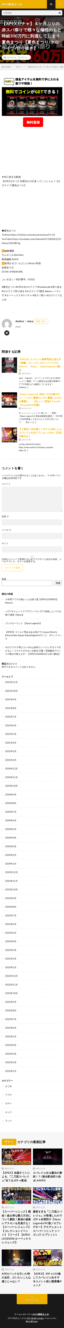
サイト (5, 543)
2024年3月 (10, 846)
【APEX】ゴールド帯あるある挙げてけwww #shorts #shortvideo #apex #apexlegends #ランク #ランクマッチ (33, 635)
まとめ (8, 1086)
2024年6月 (10, 820)
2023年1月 (10, 967)
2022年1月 (10, 1071)
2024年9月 (10, 794)
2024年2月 (10, 855)
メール (6, 530)
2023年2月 (10, 958)
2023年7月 (10, 915)
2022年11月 (11, 984)
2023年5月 (10, 932)
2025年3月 (10, 751)
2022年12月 (11, 976)
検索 (4, 579)
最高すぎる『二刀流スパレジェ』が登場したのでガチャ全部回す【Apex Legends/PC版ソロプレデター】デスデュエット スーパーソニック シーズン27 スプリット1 (47, 1223)
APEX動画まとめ (40, 1314)
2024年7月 (10, 811)
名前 (5, 516)
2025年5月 (10, 734)
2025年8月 (10, 708)
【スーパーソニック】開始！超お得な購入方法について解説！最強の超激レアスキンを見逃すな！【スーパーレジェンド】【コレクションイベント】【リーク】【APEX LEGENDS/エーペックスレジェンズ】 (16, 1227)
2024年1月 (10, 863)
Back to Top (32, 1300)
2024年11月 (11, 777)
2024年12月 (11, 768)
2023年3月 (10, 950)
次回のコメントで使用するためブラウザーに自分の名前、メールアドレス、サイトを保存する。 (32, 560)
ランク (8, 1120)
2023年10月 (11, 889)
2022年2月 (10, 1062)
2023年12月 (11, 872)
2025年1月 (10, 760)
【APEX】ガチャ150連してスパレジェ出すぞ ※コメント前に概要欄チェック (47, 1279)
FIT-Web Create (35, 1318)
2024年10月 (11, 785)
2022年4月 (10, 1045)
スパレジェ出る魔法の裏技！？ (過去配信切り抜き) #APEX (47, 1176)
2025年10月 (11, 690)
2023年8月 (10, 906)
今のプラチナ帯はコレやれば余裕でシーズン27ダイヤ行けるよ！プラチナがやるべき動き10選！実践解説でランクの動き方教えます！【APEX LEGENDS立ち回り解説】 (33, 650)
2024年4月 (10, 837)
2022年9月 (10, 1002)
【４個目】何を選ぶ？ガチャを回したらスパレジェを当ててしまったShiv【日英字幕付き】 (40, 433)
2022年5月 (10, 1036)
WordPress (32, 1321)
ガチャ (24, 57)
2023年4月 (10, 941)
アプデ (8, 1094)
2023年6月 (10, 924)
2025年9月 (10, 699)
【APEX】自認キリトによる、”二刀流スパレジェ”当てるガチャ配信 (16, 1176)
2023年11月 (11, 881)
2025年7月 (10, 716)
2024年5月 (10, 829)
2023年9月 (10, 898)
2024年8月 (10, 803)
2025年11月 (11, 682)
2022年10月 (11, 993)
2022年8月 (10, 1010)
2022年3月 (10, 1053)
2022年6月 (10, 1027)
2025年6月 (10, 725)
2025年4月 (10, 742)
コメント (6, 484)
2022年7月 (10, 1019)
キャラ (8, 1112)
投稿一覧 (40, 321)
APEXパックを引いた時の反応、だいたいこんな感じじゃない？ (16, 1277)
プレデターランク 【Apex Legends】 (23, 623)
